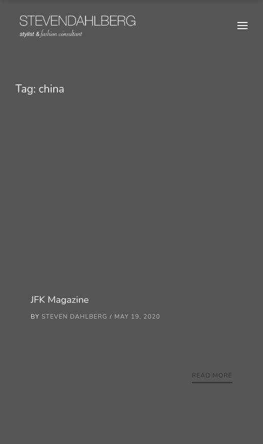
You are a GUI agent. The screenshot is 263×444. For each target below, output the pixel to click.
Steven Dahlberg (74, 317)
